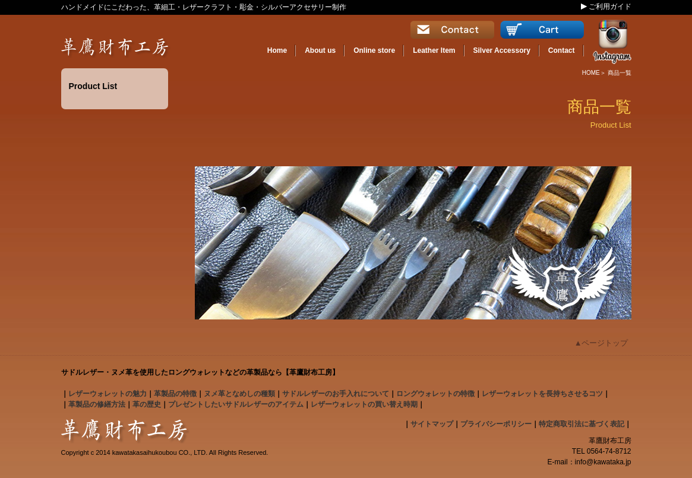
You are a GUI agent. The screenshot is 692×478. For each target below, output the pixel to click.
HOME (591, 72)
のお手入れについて (335, 394)
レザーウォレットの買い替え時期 (364, 404)
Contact (561, 50)
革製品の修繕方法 (96, 404)
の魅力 (107, 394)
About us (320, 50)
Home (277, 50)
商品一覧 (619, 72)
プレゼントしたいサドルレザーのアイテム (236, 404)
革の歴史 (146, 404)
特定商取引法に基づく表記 (581, 424)
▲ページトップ (601, 342)
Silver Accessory (501, 50)
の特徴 (175, 394)
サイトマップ (431, 424)
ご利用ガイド (610, 6)
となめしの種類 (239, 394)
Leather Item (434, 50)
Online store (374, 50)
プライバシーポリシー (496, 424)
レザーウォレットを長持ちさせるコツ (542, 394)
